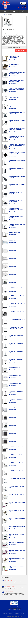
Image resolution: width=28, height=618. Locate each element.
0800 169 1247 (22, 7)
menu (4, 11)
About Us (11, 614)
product (14, 11)
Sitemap (20, 616)
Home (6, 612)
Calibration (5, 614)
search (23, 11)
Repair (13, 612)
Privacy (22, 614)
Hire (17, 612)
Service (20, 612)
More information (12, 59)
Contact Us (17, 614)
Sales (9, 612)
